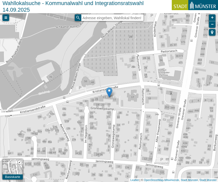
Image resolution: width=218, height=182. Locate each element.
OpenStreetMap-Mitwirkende (161, 179)
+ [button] (212, 18)
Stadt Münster (189, 179)
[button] (212, 32)
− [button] (212, 24)
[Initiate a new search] (78, 17)
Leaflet (134, 179)
